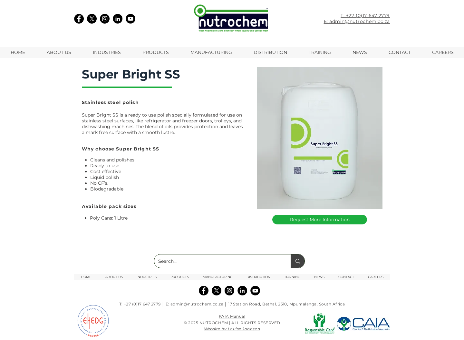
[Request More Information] (319, 219)
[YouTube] (130, 19)
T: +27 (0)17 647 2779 (365, 15)
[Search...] (217, 261)
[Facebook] (79, 19)
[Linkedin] (242, 290)
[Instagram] (105, 19)
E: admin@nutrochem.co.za (357, 21)
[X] (92, 19)
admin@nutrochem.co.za (196, 304)
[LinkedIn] (117, 19)
